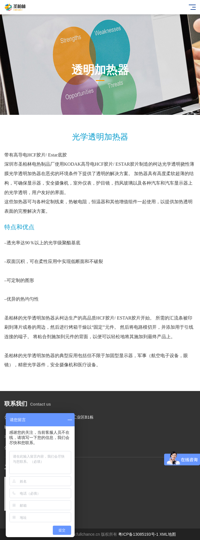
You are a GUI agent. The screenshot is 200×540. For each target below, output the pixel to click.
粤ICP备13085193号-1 (138, 534)
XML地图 (168, 534)
